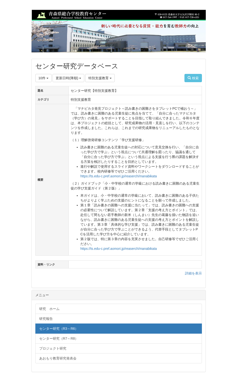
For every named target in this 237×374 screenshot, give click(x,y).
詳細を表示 (193, 273)
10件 (43, 78)
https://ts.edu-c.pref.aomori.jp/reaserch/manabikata (118, 176)
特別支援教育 (100, 78)
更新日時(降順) (68, 78)
